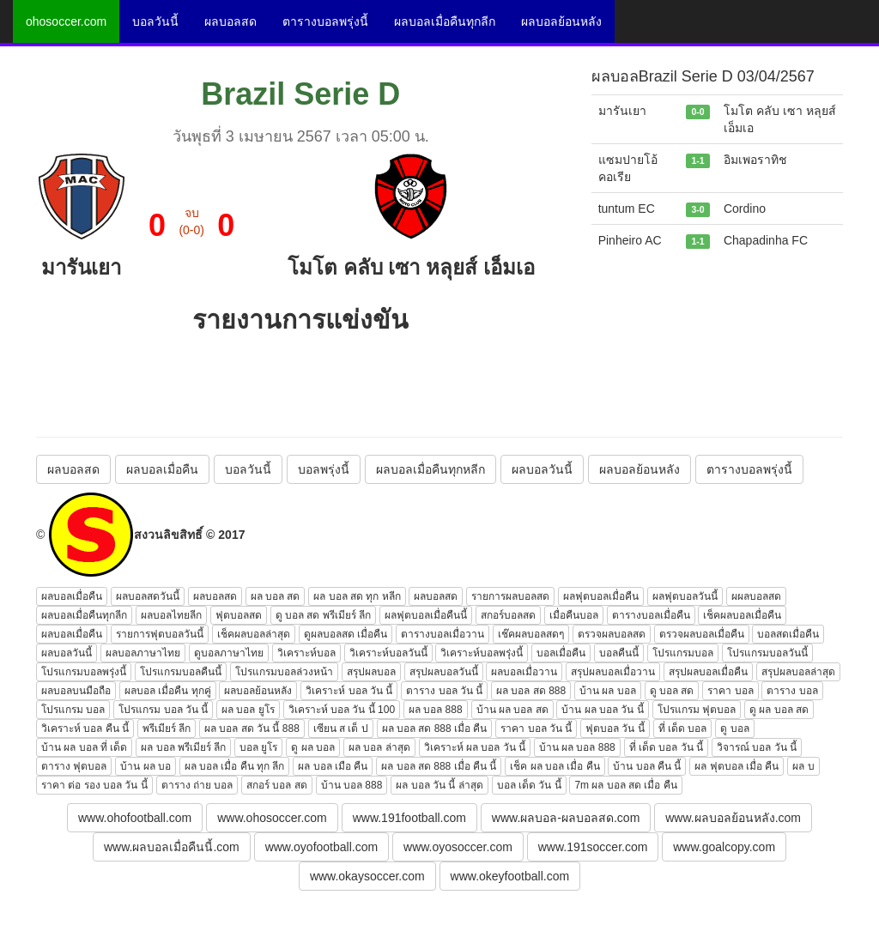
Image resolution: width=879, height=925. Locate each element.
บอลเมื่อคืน (560, 653)
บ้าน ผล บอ (145, 766)
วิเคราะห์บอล (306, 653)
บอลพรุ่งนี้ (323, 469)
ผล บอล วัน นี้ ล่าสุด (439, 785)
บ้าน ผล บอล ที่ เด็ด (84, 747)
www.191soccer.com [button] (593, 847)
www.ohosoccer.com (272, 818)
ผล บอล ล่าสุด (379, 747)
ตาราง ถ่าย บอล (197, 785)
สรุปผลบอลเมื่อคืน (708, 672)
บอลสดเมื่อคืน (788, 634)
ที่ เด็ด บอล (682, 728)
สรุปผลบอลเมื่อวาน (613, 672)
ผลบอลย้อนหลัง (561, 21)
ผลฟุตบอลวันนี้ (685, 596)
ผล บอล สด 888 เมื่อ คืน (435, 728)
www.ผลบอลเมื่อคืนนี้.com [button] (171, 847)
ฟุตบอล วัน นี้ (615, 728)
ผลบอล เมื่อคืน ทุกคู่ (167, 691)
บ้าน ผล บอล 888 (577, 747)
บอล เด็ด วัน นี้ (529, 785)
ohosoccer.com (66, 21)
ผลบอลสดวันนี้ (147, 596)
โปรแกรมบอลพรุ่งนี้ (83, 672)
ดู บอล (734, 728)
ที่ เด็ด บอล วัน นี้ (666, 747)
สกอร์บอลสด (508, 615)
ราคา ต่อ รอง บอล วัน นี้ (94, 785)
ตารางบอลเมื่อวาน (442, 634)
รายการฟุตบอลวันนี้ (159, 634)
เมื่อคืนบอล (573, 615)
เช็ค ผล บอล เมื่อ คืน (554, 766)
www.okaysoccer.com (367, 876)
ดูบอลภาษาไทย (229, 653)
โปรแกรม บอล (73, 710)
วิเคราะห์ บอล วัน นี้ (349, 691)
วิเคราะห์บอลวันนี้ (388, 653)
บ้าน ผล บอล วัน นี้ (602, 710)
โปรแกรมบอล (682, 653)
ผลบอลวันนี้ (542, 469)
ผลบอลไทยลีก (171, 615)
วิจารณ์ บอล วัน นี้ (757, 747)
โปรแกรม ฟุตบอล (697, 710)
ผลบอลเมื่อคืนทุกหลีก (430, 469)
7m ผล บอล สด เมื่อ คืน (625, 785)
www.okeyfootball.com (510, 876)
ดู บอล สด (672, 691)
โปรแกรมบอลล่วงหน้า (284, 672)
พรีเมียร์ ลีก (166, 728)
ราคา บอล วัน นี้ (536, 728)
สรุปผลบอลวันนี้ (443, 672)
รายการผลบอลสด (510, 596)
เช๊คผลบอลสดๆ (531, 634)
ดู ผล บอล (313, 747)
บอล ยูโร (258, 747)
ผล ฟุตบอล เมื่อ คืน (736, 766)
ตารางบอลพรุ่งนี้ (325, 21)
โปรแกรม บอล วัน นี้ (163, 710)
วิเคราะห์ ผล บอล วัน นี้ (474, 747)
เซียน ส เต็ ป (340, 728)
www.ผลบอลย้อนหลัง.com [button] (733, 818)
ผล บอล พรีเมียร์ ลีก (183, 747)
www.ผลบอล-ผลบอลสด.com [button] (566, 818)
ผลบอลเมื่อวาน (524, 672)
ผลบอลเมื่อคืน (162, 469)
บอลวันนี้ (155, 21)
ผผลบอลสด (756, 596)
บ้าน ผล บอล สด (512, 710)
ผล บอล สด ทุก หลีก (356, 596)
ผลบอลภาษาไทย (143, 653)
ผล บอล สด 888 (531, 691)
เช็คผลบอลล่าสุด (253, 634)
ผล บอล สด (275, 596)
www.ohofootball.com (134, 818)
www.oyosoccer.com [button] (457, 847)
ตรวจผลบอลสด (612, 634)
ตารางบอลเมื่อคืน (651, 615)
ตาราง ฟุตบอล (73, 766)
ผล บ (803, 766)
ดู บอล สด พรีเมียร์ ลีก (323, 615)
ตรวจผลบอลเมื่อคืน (701, 634)
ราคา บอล (730, 691)
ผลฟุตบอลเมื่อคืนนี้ (426, 615)
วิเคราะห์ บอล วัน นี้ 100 (341, 710)
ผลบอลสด (230, 21)
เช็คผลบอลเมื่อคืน (742, 615)
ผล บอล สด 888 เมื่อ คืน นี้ (438, 766)
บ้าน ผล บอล (607, 691)
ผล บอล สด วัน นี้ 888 (252, 728)
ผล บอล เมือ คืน (332, 766)
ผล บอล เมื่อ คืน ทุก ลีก (235, 766)
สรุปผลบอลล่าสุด (798, 672)
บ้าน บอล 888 (352, 785)
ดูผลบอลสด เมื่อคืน (345, 634)
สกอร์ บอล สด (276, 785)
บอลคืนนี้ (619, 653)
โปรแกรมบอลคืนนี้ (180, 672)
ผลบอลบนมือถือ (76, 691)
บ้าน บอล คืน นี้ (647, 766)
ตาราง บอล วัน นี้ (444, 691)
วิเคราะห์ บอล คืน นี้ (85, 728)
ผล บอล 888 (436, 710)
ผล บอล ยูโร (248, 710)
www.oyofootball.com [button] (322, 847)
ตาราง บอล (792, 691)
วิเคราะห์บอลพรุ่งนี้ (481, 653)
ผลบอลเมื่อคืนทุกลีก (444, 21)
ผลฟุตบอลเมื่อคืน (601, 596)
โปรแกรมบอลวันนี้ (767, 653)
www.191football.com (409, 818)
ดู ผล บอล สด (779, 710)
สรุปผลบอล (371, 672)
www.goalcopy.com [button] (724, 847)
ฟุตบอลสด (238, 615)
